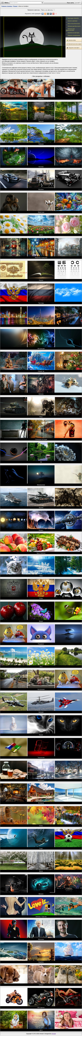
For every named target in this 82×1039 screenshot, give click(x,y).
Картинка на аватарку (72, 33)
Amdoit (54, 1033)
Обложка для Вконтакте (73, 26)
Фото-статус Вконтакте (73, 23)
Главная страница (6, 6)
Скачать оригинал (71, 21)
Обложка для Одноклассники (70, 29)
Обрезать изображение (73, 35)
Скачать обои (71, 40)
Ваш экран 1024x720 (72, 18)
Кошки (15, 6)
